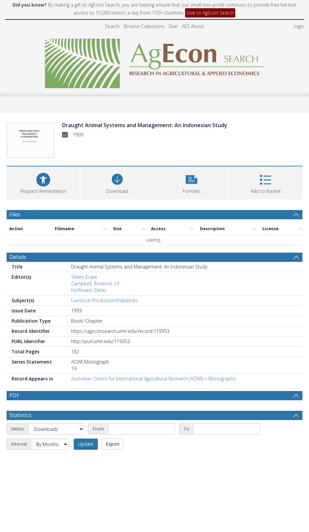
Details (17, 257)
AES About (193, 26)
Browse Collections (144, 26)
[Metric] (56, 429)
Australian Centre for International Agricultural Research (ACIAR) (137, 378)
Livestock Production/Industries (104, 300)
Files (14, 214)
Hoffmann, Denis (88, 290)
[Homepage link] (154, 61)
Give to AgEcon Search (210, 13)
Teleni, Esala (84, 277)
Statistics (20, 415)
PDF (14, 395)
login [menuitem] (299, 26)
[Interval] (49, 444)
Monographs (222, 378)
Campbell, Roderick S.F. (96, 283)
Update (86, 444)
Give (173, 26)
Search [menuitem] (112, 26)
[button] (191, 182)
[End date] (226, 429)
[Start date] (141, 429)
